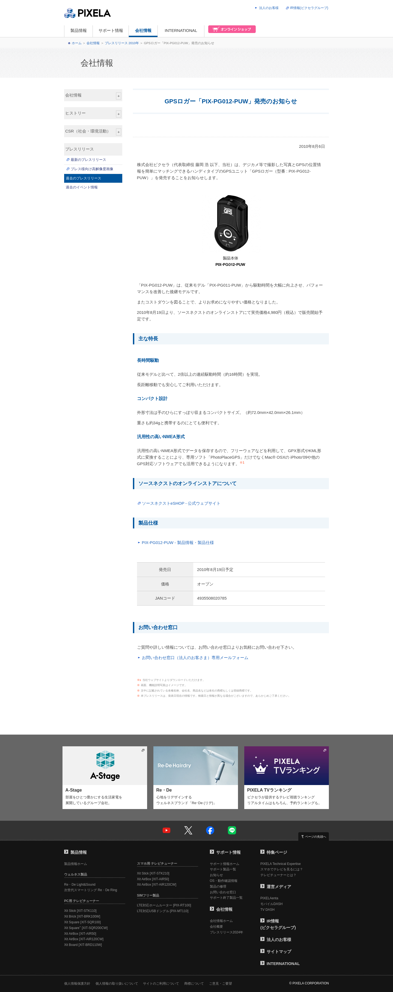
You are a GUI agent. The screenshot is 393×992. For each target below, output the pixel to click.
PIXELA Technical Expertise (280, 864)
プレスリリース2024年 (226, 932)
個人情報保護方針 (77, 983)
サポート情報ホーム (224, 864)
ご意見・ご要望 (220, 983)
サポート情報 (111, 30)
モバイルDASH (271, 904)
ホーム (77, 43)
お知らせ (216, 875)
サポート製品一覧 (223, 869)
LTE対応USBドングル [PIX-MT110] (162, 911)
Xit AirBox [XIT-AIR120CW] (83, 939)
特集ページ (273, 852)
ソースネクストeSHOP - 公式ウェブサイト (181, 503)
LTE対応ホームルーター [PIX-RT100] (164, 905)
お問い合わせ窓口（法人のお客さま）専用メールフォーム (195, 657)
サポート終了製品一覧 (226, 898)
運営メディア (275, 886)
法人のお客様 (269, 8)
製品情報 (78, 30)
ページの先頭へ (315, 836)
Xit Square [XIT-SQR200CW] (86, 928)
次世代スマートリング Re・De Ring (90, 890)
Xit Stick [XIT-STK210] (153, 873)
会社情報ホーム (221, 921)
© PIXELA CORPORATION (309, 983)
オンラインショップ (230, 31)
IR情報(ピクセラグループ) (309, 8)
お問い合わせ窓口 (223, 892)
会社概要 (216, 926)
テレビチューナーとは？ (278, 875)
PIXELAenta (269, 898)
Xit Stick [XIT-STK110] (80, 911)
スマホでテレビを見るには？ (281, 869)
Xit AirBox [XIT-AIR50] (80, 934)
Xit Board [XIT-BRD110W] (83, 945)
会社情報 (143, 30)
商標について (194, 983)
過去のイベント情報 (82, 187)
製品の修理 (218, 886)
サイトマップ (275, 951)
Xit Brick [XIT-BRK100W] (82, 916)
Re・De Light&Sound (80, 884)
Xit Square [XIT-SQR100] (82, 922)
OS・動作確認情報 (223, 881)
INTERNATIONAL (181, 30)
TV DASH (267, 910)
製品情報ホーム (75, 864)
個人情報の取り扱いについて (117, 983)
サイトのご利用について (161, 983)
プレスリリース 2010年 (122, 43)
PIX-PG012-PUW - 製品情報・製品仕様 (178, 542)
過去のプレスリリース (83, 178)
